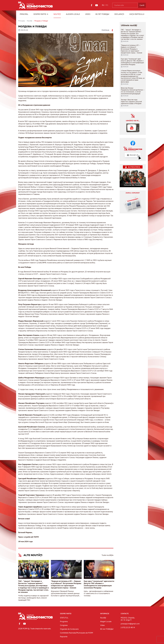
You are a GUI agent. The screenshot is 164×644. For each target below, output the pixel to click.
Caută (142, 5)
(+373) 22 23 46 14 (128, 627)
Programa (64, 621)
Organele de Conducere (69, 629)
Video (87, 14)
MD (106, 5)
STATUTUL (64, 618)
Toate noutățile (107, 555)
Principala (21, 21)
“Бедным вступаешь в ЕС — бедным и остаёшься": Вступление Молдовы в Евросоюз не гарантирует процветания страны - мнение (66, 584)
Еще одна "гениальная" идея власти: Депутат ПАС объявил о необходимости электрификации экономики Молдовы (99, 584)
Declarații (119, 14)
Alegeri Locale (73, 14)
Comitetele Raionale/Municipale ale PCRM (76, 633)
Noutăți (57, 14)
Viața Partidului (136, 14)
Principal (24, 14)
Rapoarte (63, 637)
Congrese (64, 625)
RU (103, 5)
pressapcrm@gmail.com (130, 624)
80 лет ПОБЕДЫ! (102, 14)
